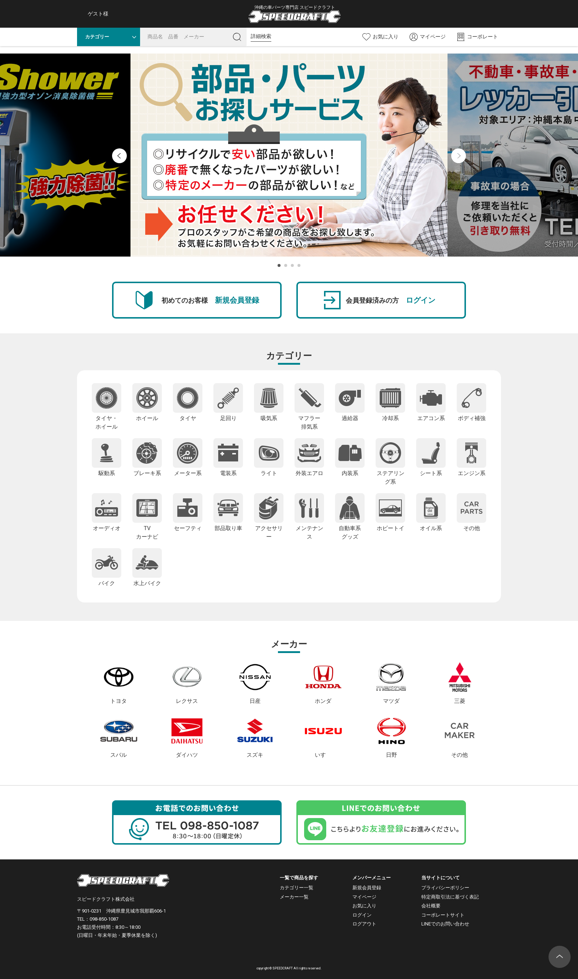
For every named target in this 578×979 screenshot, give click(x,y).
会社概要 (431, 905)
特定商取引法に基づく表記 (450, 897)
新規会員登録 (366, 887)
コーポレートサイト (442, 915)
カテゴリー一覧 (296, 887)
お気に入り (364, 905)
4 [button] (298, 265)
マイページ (364, 897)
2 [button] (285, 265)
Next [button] (458, 155)
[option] (289, 155)
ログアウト (364, 924)
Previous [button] (119, 155)
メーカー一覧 (294, 897)
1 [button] (279, 265)
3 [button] (292, 265)
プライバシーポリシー (445, 887)
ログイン (362, 915)
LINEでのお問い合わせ (445, 924)
